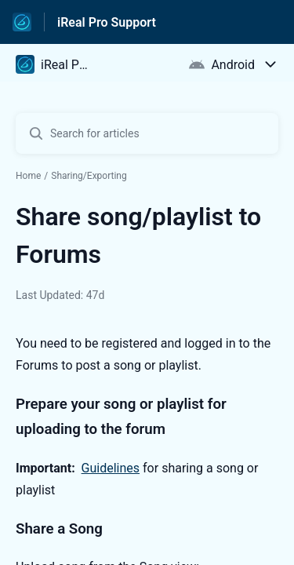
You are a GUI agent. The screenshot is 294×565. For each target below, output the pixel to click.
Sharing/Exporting (89, 175)
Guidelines (111, 468)
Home (28, 175)
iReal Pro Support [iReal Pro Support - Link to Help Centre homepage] (106, 22)
